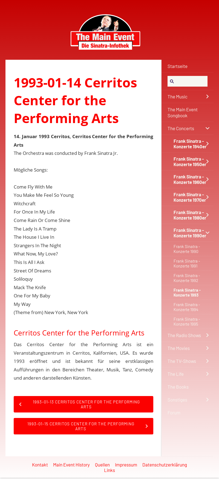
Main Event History (71, 464)
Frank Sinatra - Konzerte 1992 (187, 278)
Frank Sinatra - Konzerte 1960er (190, 179)
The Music (178, 96)
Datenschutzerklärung (164, 464)
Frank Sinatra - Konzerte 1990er (190, 232)
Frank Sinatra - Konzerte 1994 (187, 307)
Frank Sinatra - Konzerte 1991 (187, 263)
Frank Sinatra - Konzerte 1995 (187, 321)
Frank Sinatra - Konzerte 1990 (187, 249)
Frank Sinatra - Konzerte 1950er (190, 161)
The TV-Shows (182, 361)
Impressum (126, 464)
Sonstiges (177, 399)
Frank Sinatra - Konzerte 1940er (190, 143)
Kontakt (40, 464)
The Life (176, 374)
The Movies (179, 348)
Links (109, 470)
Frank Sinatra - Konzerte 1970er (190, 197)
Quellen (102, 464)
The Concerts (181, 128)
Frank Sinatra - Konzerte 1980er (190, 214)
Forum (174, 412)
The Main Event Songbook (183, 112)
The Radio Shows (184, 335)
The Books (178, 386)
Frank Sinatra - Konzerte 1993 (187, 292)
